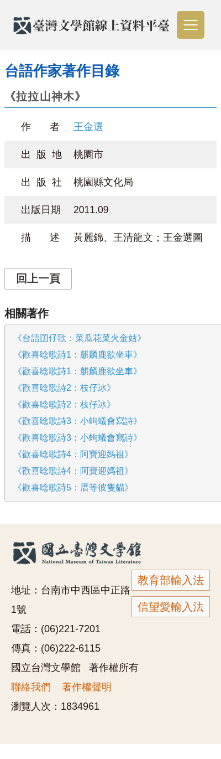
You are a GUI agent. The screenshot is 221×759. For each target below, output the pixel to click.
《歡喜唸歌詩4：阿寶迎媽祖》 (73, 454)
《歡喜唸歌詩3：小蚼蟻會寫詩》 (77, 421)
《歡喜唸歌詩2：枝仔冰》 (64, 388)
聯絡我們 (31, 687)
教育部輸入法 (171, 580)
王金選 (88, 126)
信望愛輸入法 (171, 607)
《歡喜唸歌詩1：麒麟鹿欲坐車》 (77, 354)
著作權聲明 (87, 687)
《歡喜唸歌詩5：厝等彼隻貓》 (73, 487)
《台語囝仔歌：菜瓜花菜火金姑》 (79, 338)
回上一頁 (38, 278)
